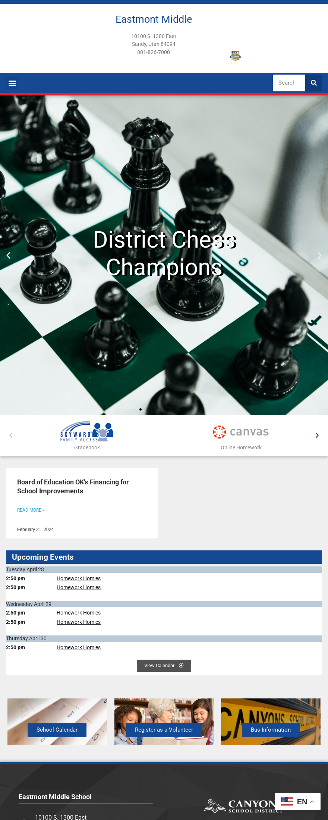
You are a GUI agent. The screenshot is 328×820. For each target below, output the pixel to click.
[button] (12, 83)
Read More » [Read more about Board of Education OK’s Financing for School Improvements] (31, 510)
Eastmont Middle (154, 19)
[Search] (313, 83)
